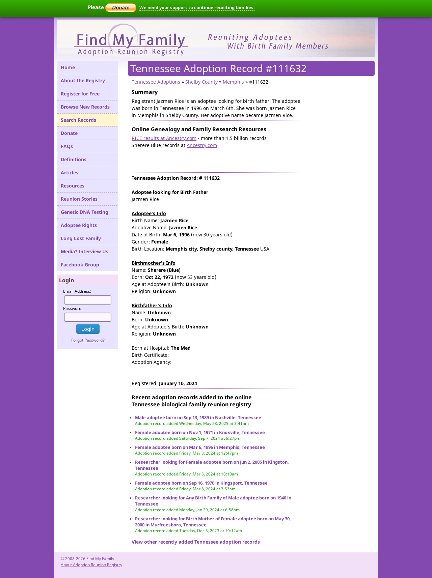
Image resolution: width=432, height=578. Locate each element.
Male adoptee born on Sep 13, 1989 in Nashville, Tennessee (198, 417)
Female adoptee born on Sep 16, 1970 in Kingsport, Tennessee (201, 483)
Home (68, 67)
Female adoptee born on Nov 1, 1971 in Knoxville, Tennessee (200, 432)
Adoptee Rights (79, 225)
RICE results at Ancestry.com (164, 138)
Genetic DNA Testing (84, 212)
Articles (69, 172)
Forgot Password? (88, 340)
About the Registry (83, 80)
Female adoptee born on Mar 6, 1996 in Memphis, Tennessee (200, 447)
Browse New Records (85, 107)
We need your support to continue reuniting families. (197, 7)
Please (112, 7)
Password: (73, 308)
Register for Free (80, 93)
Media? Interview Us (84, 251)
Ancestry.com (202, 145)
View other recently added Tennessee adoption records (196, 542)
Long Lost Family (81, 238)
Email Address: (77, 291)
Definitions (73, 159)
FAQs (67, 146)
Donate (69, 133)
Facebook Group (80, 264)
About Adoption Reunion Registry (91, 565)
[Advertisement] (211, 159)
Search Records (78, 120)
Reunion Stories (79, 199)
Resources (72, 185)
